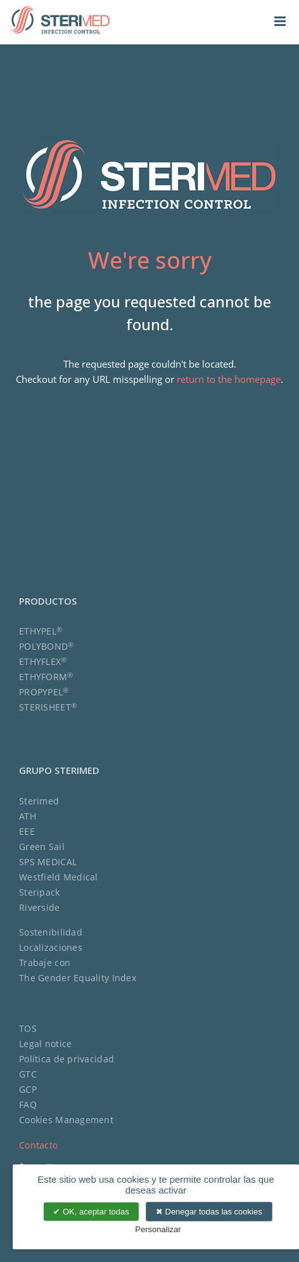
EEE (27, 831)
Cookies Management (66, 1120)
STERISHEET (48, 707)
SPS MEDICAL (48, 862)
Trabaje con (44, 962)
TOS (28, 1028)
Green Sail (42, 846)
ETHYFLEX (43, 661)
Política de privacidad (66, 1059)
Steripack (39, 892)
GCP (28, 1089)
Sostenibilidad (50, 932)
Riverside (39, 907)
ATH (27, 816)
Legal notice (45, 1044)
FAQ (28, 1104)
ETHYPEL (40, 631)
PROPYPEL (44, 692)
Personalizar (158, 1229)
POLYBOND (46, 646)
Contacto (38, 1145)
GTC (28, 1074)
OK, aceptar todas (91, 1211)
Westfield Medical (58, 877)
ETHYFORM (46, 677)
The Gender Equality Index (77, 978)
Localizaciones (50, 947)
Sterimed (39, 801)
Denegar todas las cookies (209, 1211)
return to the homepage (229, 379)
